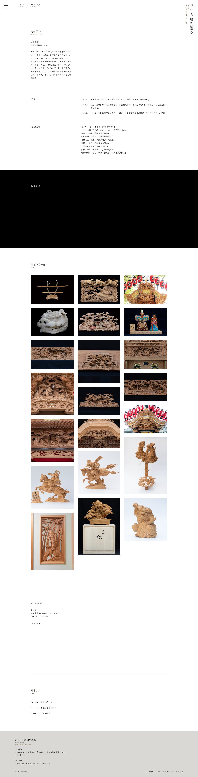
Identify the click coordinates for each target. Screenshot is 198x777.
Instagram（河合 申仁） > (42, 713)
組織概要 (150, 772)
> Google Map (20, 755)
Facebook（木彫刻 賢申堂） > (43, 708)
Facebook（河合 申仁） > (41, 702)
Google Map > (36, 623)
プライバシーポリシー (165, 772)
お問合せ (179, 772)
